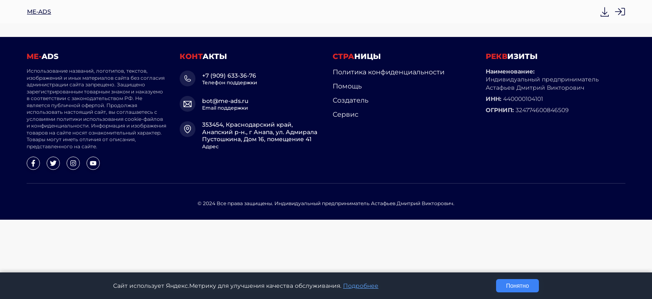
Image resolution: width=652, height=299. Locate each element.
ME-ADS (39, 11)
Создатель (350, 100)
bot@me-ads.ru (225, 101)
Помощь (347, 86)
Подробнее (360, 285)
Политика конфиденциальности (389, 72)
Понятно (517, 285)
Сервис (345, 114)
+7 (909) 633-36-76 (229, 75)
